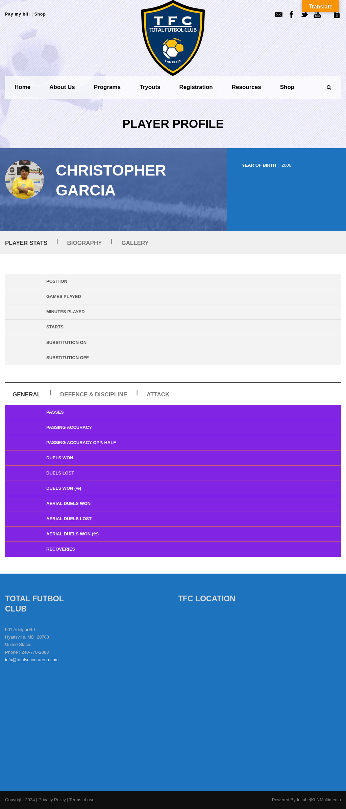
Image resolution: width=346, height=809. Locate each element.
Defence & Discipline (93, 394)
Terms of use (81, 799)
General (27, 394)
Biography (84, 243)
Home (22, 87)
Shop (40, 14)
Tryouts (150, 87)
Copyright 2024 (20, 799)
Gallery (135, 243)
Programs (107, 87)
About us (62, 87)
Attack (158, 394)
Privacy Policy (53, 799)
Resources (246, 87)
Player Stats (26, 243)
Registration (196, 87)
